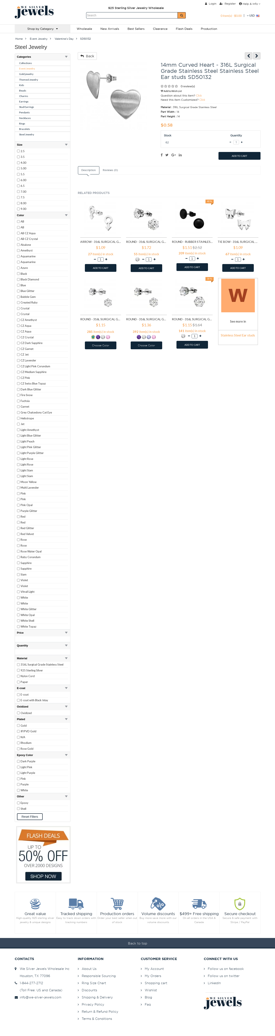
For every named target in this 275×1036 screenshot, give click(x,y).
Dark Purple (28, 761)
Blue (23, 285)
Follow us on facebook (226, 969)
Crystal (25, 308)
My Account (154, 969)
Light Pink (26, 767)
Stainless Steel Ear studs (238, 335)
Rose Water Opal (31, 551)
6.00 (23, 180)
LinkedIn (214, 983)
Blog (148, 997)
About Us (89, 969)
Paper (24, 682)
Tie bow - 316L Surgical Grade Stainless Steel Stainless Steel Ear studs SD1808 (238, 241)
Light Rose (27, 458)
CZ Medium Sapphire (33, 372)
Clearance (160, 29)
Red (23, 516)
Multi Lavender (30, 487)
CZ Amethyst (29, 320)
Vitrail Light (27, 591)
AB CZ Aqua (28, 233)
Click (199, 95)
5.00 (23, 168)
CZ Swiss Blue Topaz (33, 383)
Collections (25, 63)
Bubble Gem (28, 296)
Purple (25, 784)
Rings (22, 123)
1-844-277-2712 (29, 983)
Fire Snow (27, 395)
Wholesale (84, 29)
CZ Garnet (27, 349)
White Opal (28, 615)
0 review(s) (188, 86)
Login (210, 3)
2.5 (23, 151)
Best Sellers (136, 29)
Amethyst (27, 250)
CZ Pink (25, 377)
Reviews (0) (110, 170)
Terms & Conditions (97, 1019)
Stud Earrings (26, 107)
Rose (24, 539)
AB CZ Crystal (29, 239)
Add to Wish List (171, 91)
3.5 (23, 156)
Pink (23, 493)
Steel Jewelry (26, 134)
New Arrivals (109, 29)
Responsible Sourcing (99, 976)
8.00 (23, 203)
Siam (23, 574)
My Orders (153, 976)
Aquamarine (28, 256)
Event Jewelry (27, 68)
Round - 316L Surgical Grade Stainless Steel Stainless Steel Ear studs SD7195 (100, 319)
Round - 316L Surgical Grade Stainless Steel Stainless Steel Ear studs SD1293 (146, 241)
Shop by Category (42, 29)
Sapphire (26, 563)
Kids (21, 85)
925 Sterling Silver (32, 670)
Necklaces (25, 118)
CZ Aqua (26, 325)
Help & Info (249, 3)
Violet (24, 580)
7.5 (23, 197)
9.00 (23, 209)
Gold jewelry (26, 74)
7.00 (23, 191)
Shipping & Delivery (97, 997)
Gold (24, 725)
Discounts (89, 990)
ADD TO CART (239, 155)
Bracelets (24, 129)
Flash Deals (184, 29)
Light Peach (27, 441)
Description (88, 170)
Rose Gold (27, 748)
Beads (22, 90)
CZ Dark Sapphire (31, 343)
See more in (238, 321)
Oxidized (26, 713)
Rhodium (26, 742)
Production (209, 29)
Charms (23, 96)
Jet (22, 424)
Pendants (24, 112)
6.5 (23, 185)
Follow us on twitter (223, 976)
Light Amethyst (30, 430)
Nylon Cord (28, 676)
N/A (23, 737)
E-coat (25, 694)
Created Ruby (29, 302)
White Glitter (29, 609)
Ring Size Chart (94, 983)
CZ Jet (25, 354)
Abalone (26, 244)
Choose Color (100, 345)
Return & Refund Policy (100, 1012)
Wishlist (151, 990)
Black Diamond (30, 279)
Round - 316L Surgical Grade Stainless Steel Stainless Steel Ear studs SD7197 (192, 319)
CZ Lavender (28, 360)
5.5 (23, 174)
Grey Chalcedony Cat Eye (36, 412)
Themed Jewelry (28, 79)
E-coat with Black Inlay (34, 700)
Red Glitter (27, 528)
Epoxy (24, 802)
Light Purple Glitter (32, 453)
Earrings (24, 101)
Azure (24, 267)
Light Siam (27, 470)
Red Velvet (27, 534)
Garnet (25, 406)
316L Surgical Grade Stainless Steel (42, 664)
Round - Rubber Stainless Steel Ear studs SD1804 (192, 241)
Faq (148, 1004)
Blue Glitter (27, 291)
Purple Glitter (29, 511)
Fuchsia (25, 401)
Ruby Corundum (31, 557)
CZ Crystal (27, 337)
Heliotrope (27, 418)
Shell (23, 808)
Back (87, 56)
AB (22, 221)
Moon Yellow (29, 482)
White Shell (27, 620)
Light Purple (28, 772)
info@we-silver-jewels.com (38, 997)
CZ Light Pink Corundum (35, 366)
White (24, 597)
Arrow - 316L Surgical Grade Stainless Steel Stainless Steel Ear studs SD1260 (100, 241)
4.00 (23, 162)
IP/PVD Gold (28, 731)
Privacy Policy (93, 1004)
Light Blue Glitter (31, 435)
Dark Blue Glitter (31, 389)
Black (24, 273)
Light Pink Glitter (31, 447)
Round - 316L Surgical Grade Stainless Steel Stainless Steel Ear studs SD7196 (146, 319)
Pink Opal (27, 505)
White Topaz (28, 626)
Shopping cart (156, 983)
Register (228, 3)
